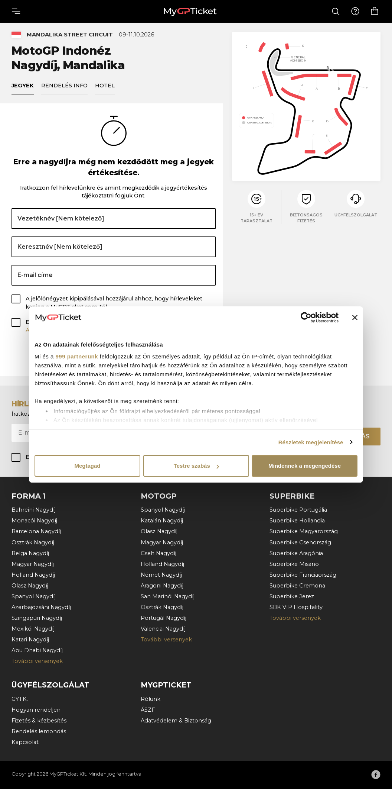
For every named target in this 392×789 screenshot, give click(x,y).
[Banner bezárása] (354, 317)
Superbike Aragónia (296, 553)
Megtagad (87, 466)
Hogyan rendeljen (36, 709)
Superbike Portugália (298, 509)
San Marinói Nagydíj (168, 596)
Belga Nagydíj (30, 553)
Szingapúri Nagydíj (37, 617)
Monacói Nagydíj (34, 520)
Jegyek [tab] (23, 86)
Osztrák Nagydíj (33, 542)
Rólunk (150, 698)
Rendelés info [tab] (64, 86)
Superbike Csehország (300, 542)
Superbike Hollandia (297, 520)
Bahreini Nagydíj (34, 509)
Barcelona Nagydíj (36, 531)
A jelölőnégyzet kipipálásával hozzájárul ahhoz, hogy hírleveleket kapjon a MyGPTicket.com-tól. (114, 304)
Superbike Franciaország (303, 574)
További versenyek (37, 661)
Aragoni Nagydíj (162, 585)
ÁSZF (148, 709)
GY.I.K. (20, 698)
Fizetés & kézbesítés (39, 720)
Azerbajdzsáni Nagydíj (41, 606)
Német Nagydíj (161, 574)
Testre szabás (196, 466)
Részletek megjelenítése (310, 442)
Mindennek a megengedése (304, 466)
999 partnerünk (77, 356)
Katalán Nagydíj (162, 520)
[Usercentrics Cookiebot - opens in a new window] (306, 317)
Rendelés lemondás (39, 731)
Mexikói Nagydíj (33, 628)
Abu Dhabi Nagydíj (37, 650)
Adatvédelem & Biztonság (176, 720)
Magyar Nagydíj (33, 563)
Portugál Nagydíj (163, 617)
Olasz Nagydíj (30, 585)
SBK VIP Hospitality (296, 606)
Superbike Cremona (297, 585)
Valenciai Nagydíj (163, 628)
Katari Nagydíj (30, 639)
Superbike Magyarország (304, 531)
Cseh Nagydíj (158, 553)
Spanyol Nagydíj (34, 596)
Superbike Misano (294, 563)
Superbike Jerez (292, 596)
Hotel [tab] (105, 86)
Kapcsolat (25, 741)
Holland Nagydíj (33, 574)
